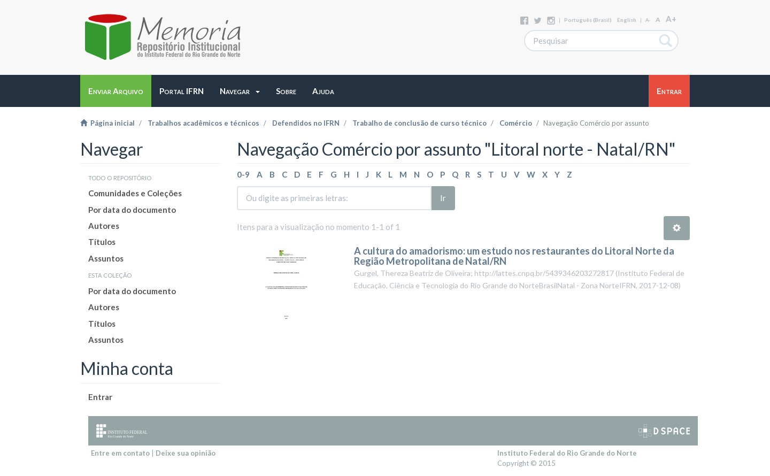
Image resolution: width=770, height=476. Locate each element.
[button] (240, 91)
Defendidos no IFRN (306, 123)
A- (647, 20)
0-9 (243, 174)
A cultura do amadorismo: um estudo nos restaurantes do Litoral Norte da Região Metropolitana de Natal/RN (514, 256)
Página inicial (107, 123)
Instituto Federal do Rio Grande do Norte (567, 453)
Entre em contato (120, 453)
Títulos (102, 242)
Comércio (515, 123)
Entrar (100, 397)
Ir (443, 198)
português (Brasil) (588, 20)
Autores (103, 226)
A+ (671, 19)
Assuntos (106, 258)
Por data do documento (132, 209)
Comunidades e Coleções (135, 193)
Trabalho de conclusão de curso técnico (419, 123)
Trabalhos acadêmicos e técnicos (203, 123)
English (626, 20)
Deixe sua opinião (185, 453)
